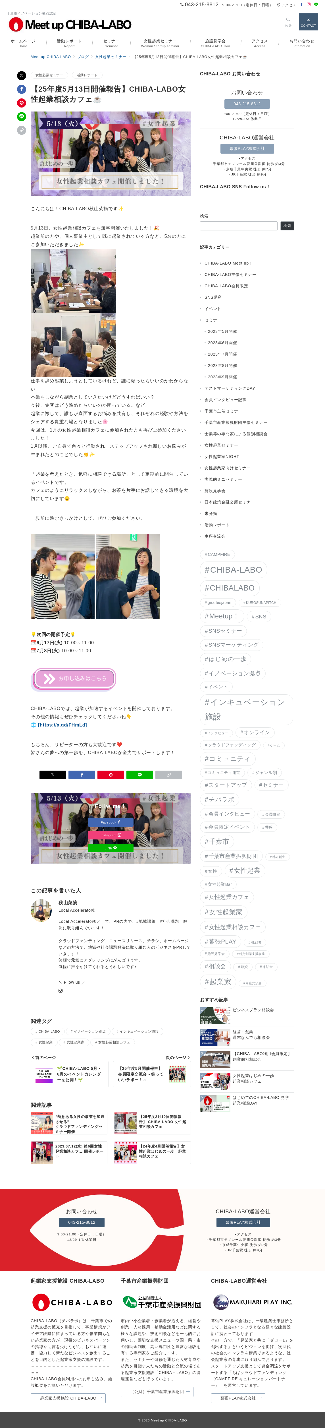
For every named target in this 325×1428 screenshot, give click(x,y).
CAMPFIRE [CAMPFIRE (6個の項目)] (219, 554)
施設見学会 (215, 490)
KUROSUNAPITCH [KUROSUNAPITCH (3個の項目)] (261, 603)
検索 (204, 216)
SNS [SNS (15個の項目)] (260, 617)
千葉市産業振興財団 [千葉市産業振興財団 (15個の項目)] (233, 856)
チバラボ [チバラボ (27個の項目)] (221, 799)
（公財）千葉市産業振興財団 (160, 1392)
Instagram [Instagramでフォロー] (111, 835)
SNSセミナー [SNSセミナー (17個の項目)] (225, 631)
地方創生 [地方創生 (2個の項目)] (278, 857)
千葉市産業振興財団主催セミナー (236, 422)
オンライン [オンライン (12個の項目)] (257, 732)
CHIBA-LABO (49, 1031)
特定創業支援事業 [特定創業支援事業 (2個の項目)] (252, 954)
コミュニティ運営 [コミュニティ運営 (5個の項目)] (224, 772)
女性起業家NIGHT (222, 456)
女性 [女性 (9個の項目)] (212, 871)
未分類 (211, 513)
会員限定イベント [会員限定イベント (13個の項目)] (229, 827)
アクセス (286, 5)
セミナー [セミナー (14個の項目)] (273, 785)
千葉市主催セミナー (223, 411)
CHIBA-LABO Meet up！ (229, 263)
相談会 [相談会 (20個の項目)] (217, 966)
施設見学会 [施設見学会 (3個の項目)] (216, 954)
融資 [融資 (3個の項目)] (244, 967)
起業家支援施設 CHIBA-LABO (71, 1398)
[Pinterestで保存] (21, 103)
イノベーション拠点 (90, 1031)
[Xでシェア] (21, 75)
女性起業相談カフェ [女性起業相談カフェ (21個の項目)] (235, 927)
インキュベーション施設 (139, 1031)
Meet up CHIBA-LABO (169, 1420)
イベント (213, 308)
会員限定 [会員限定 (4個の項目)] (272, 814)
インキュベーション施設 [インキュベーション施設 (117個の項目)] (245, 709)
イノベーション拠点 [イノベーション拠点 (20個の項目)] (235, 673)
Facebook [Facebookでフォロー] (111, 822)
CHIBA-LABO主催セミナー (231, 274)
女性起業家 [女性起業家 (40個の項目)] (225, 912)
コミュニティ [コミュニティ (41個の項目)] (230, 758)
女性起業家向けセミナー (228, 468)
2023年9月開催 (222, 377)
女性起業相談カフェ (114, 1042)
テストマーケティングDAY (230, 388)
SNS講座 (213, 297)
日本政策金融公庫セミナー (230, 502)
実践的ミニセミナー (223, 479)
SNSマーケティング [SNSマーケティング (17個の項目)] (234, 645)
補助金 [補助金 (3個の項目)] (267, 967)
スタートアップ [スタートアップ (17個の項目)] (228, 785)
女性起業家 (75, 1042)
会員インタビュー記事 (226, 399)
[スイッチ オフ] (288, 21)
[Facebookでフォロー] (302, 5)
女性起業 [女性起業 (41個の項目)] (247, 870)
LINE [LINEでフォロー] (111, 848)
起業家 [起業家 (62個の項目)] (221, 982)
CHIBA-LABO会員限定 (226, 286)
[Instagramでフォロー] (309, 5)
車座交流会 (215, 536)
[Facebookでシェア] (21, 89)
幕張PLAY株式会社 (247, 148)
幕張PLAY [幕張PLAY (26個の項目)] (222, 941)
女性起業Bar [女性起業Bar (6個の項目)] (220, 884)
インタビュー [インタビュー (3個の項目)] (217, 733)
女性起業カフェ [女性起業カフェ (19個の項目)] (229, 897)
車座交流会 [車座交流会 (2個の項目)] (254, 983)
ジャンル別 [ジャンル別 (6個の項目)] (266, 772)
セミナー (213, 320)
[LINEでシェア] (21, 116)
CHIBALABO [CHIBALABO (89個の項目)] (232, 588)
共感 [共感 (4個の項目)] (269, 827)
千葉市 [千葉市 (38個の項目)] (219, 841)
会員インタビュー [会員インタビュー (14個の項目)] (229, 814)
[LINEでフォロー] (316, 5)
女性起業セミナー (49, 75)
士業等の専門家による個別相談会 (236, 434)
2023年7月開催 (222, 354)
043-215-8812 (247, 104)
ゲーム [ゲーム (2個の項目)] (275, 745)
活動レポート (87, 75)
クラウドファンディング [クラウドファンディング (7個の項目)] (232, 744)
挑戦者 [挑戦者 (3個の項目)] (256, 942)
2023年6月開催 (222, 343)
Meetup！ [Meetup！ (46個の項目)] (224, 616)
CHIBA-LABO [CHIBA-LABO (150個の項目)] (236, 569)
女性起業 (46, 1042)
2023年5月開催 (222, 331)
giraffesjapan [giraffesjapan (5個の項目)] (219, 602)
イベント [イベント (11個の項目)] (218, 687)
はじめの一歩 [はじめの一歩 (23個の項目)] (227, 659)
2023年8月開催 (222, 365)
